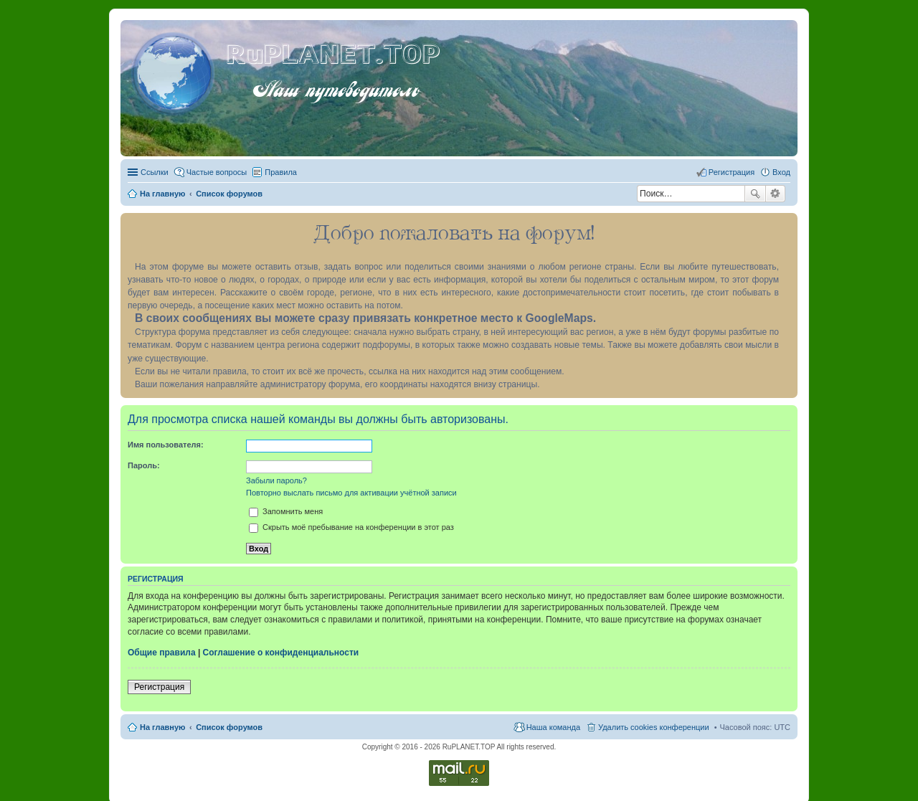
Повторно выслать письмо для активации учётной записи (351, 492)
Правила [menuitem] (281, 172)
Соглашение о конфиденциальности (281, 653)
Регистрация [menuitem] (731, 172)
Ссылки (155, 172)
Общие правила (162, 653)
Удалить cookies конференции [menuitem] (653, 727)
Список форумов (229, 727)
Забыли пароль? (276, 480)
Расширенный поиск (775, 193)
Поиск (755, 193)
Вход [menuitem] (781, 172)
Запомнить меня (286, 511)
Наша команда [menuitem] (553, 727)
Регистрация (159, 687)
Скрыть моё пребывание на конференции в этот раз (351, 527)
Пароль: (144, 465)
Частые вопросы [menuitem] (216, 172)
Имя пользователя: (166, 444)
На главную (162, 727)
